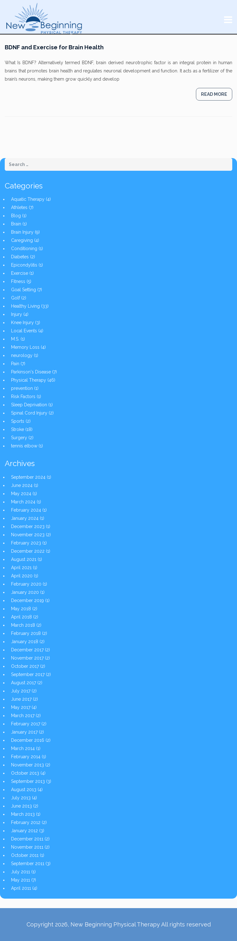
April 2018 (21, 616)
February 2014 (25, 756)
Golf (15, 297)
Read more (214, 94)
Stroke (17, 429)
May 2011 (20, 880)
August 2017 (23, 682)
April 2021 (21, 567)
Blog (16, 215)
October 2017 (25, 666)
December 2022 (28, 551)
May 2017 (20, 707)
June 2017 (21, 699)
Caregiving (22, 240)
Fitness (18, 281)
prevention (22, 388)
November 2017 (27, 658)
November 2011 (27, 847)
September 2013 (28, 781)
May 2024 (21, 493)
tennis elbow (24, 445)
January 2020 (25, 592)
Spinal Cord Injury (29, 412)
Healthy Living (25, 306)
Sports (17, 421)
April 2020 (22, 575)
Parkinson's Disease (31, 371)
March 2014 (23, 748)
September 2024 (28, 477)
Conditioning (24, 248)
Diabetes (20, 256)
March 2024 (23, 501)
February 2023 (26, 542)
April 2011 (21, 888)
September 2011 (27, 863)
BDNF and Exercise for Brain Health (54, 47)
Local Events (24, 330)
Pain (15, 363)
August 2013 (23, 789)
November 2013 (27, 764)
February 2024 (26, 510)
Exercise (19, 273)
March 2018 (23, 625)
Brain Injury (22, 232)
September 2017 (28, 674)
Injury (16, 314)
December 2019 (27, 600)
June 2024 (22, 485)
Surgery (19, 437)
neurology (22, 355)
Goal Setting (23, 289)
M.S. (15, 338)
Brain (16, 223)
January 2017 (24, 732)
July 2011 (20, 871)
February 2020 (26, 584)
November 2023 (28, 534)
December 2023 (28, 526)
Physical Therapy (28, 380)
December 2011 (27, 838)
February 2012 (25, 822)
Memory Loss (25, 347)
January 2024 (25, 518)
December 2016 (27, 740)
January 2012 (24, 830)
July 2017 (20, 690)
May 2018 (21, 608)
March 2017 (22, 715)
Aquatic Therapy (28, 199)
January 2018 (24, 641)
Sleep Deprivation (29, 404)
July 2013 (21, 797)
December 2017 (27, 649)
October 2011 (25, 855)
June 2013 (21, 806)
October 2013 (25, 773)
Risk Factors (23, 396)
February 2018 (26, 633)
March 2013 (23, 814)
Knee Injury (22, 322)
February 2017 (25, 723)
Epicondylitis (24, 265)
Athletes (19, 207)
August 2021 (23, 559)
